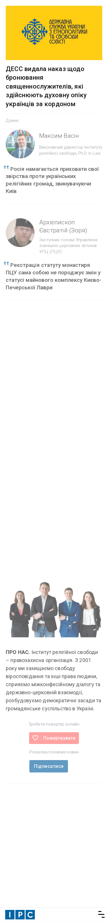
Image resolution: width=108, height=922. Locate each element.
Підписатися (48, 766)
